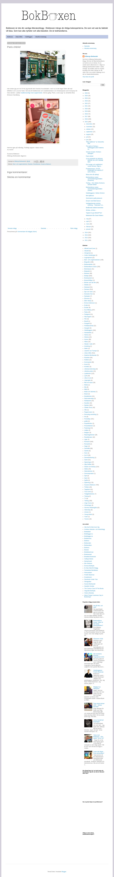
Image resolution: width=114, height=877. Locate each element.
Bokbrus (86, 540)
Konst (86, 364)
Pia (85, 416)
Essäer (86, 307)
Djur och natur (88, 291)
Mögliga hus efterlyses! (97, 687)
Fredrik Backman (89, 575)
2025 (86, 95)
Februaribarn (88, 572)
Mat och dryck (88, 382)
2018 (86, 114)
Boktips (86, 276)
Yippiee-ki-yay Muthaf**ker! (94, 213)
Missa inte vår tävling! (92, 174)
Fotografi (87, 323)
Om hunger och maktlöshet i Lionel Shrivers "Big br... (94, 165)
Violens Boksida (89, 593)
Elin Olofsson (88, 563)
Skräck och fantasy (90, 466)
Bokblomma (87, 538)
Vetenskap (87, 510)
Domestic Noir (88, 294)
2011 (86, 240)
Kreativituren (88, 577)
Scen (85, 453)
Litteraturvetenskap (90, 369)
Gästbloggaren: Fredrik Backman (98, 671)
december (89, 124)
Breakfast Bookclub (90, 556)
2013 (86, 235)
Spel (85, 476)
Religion (86, 432)
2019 (86, 111)
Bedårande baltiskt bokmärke (94, 207)
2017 (86, 116)
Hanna (86, 335)
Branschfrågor (88, 280)
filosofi (86, 321)
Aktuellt (86, 251)
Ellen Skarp (87, 301)
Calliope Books (88, 559)
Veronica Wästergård (90, 507)
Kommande (87, 362)
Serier (86, 460)
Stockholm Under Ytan (91, 579)
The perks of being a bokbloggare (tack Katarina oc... (95, 147)
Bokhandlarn (88, 545)
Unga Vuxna (88, 503)
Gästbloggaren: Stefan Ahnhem (95, 193)
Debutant (87, 287)
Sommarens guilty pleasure (94, 198)
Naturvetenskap (89, 398)
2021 (86, 106)
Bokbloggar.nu (88, 534)
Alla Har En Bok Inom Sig (91, 527)
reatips (86, 430)
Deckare (86, 289)
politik (86, 421)
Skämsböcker (88, 471)
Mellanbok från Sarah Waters (94, 215)
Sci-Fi (86, 455)
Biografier (87, 262)
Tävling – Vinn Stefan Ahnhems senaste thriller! (95, 183)
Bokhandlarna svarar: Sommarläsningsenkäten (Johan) (94, 188)
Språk (86, 480)
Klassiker (30, 164)
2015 (86, 121)
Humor (86, 339)
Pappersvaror (88, 412)
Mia (85, 387)
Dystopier (87, 296)
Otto (85, 410)
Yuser (86, 516)
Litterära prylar (88, 371)
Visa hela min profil (88, 77)
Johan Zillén (19, 37)
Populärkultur (88, 423)
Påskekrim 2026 (98, 639)
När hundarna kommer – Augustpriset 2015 (98, 655)
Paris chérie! (89, 156)
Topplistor (87, 489)
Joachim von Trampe (90, 351)
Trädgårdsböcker (89, 494)
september (89, 132)
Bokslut (86, 550)
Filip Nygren (87, 316)
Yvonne (86, 519)
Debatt (86, 285)
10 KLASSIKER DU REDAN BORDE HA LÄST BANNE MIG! (94, 160)
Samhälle (87, 448)
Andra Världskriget (89, 255)
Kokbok (86, 360)
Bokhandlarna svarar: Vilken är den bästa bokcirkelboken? (98, 623)
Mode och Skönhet (89, 391)
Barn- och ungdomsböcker (20, 164)
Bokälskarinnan (88, 552)
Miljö (85, 389)
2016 (86, 119)
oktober (88, 129)
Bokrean (86, 273)
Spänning (87, 482)
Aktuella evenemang (40, 37)
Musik (86, 394)
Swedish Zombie (89, 586)
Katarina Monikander (90, 355)
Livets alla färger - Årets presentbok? (98, 752)
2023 (86, 101)
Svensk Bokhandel (89, 584)
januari (88, 229)
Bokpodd (87, 271)
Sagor (86, 446)
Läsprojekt (87, 380)
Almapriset (87, 253)
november (89, 126)
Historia (86, 337)
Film (85, 319)
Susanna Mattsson (46, 164)
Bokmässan (87, 269)
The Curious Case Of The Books (94, 588)
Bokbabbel (87, 531)
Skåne (86, 469)
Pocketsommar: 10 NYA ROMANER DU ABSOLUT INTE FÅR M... (94, 170)
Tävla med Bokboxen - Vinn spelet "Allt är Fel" (98, 736)
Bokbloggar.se (88, 536)
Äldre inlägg (73, 228)
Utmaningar (87, 505)
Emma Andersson (89, 303)
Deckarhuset (88, 561)
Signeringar (87, 462)
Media (86, 385)
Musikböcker (88, 396)
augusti (88, 134)
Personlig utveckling (90, 414)
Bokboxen (10, 37)
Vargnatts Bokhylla (89, 591)
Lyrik (85, 376)
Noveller (86, 403)
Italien (86, 348)
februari (88, 226)
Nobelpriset (87, 400)
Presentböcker (88, 426)
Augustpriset (88, 257)
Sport (86, 478)
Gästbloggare (28, 37)
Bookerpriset (88, 278)
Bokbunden (87, 543)
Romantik (87, 444)
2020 (86, 108)
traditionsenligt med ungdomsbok (31, 93)
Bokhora (86, 547)
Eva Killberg (87, 310)
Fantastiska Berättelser (91, 570)
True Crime (87, 491)
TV (85, 498)
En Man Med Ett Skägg (91, 568)
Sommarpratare (89, 473)
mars (88, 224)
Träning (86, 496)
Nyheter (86, 405)
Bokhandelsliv (88, 264)
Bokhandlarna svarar (90, 266)
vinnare (86, 512)
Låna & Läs (87, 378)
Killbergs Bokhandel (91, 56)
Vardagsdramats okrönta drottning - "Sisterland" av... (95, 204)
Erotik (86, 305)
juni (87, 139)
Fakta (86, 312)
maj (87, 219)
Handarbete (87, 332)
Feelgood (87, 314)
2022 (86, 103)
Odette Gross (88, 407)
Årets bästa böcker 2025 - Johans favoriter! (99, 705)
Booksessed (88, 554)
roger (85, 439)
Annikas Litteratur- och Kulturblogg (94, 529)
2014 (86, 232)
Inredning (87, 346)
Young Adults (88, 514)
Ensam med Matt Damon (93, 201)
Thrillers (86, 487)
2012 (86, 237)
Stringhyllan (87, 581)
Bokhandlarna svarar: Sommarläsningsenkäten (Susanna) (94, 178)
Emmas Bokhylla (89, 566)
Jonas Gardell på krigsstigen (98, 720)
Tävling (86, 500)
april (87, 221)
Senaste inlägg (12, 228)
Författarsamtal (88, 325)
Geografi (86, 328)
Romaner (87, 441)
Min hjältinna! (90, 195)
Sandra (86, 451)
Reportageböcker (89, 435)
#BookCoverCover (89, 248)
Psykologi (87, 428)
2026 (86, 93)
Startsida (43, 228)
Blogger (64, 871)
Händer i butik (88, 344)
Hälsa (86, 341)
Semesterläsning (89, 457)
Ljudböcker (87, 373)
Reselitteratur (36, 164)
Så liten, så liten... (91, 210)
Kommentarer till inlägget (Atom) (27, 231)
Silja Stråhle (87, 464)
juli (87, 137)
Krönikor (86, 366)
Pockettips (87, 419)
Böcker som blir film (90, 282)
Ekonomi (87, 298)
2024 (86, 98)
